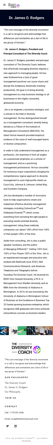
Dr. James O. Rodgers (16, 387)
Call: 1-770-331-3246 (14, 412)
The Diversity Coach (15, 383)
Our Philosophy (12, 392)
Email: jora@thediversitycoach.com (21, 419)
